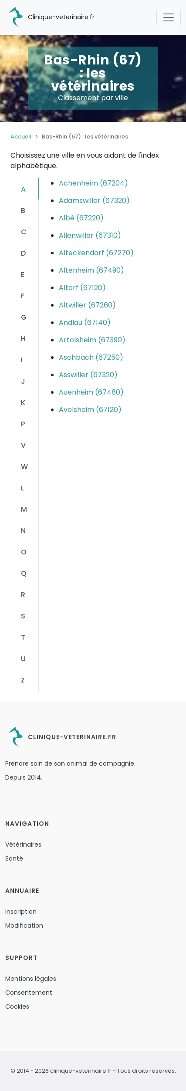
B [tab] (23, 211)
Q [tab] (24, 573)
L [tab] (22, 488)
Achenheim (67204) (93, 183)
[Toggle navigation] (168, 17)
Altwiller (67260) (87, 305)
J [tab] (23, 381)
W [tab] (24, 467)
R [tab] (23, 595)
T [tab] (23, 637)
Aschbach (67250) (91, 357)
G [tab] (24, 317)
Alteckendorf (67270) (96, 253)
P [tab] (23, 424)
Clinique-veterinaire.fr (50, 17)
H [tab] (23, 339)
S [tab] (23, 616)
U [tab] (23, 659)
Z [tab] (23, 680)
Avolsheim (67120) (90, 410)
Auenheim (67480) (91, 392)
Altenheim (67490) (91, 270)
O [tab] (24, 552)
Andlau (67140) (85, 323)
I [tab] (22, 360)
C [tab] (24, 232)
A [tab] (23, 189)
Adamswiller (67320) (94, 201)
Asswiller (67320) (88, 375)
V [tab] (23, 445)
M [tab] (24, 509)
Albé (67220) (81, 218)
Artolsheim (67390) (92, 340)
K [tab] (23, 403)
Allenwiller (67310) (90, 235)
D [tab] (23, 253)
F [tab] (22, 296)
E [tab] (22, 275)
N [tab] (23, 531)
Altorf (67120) (82, 288)
